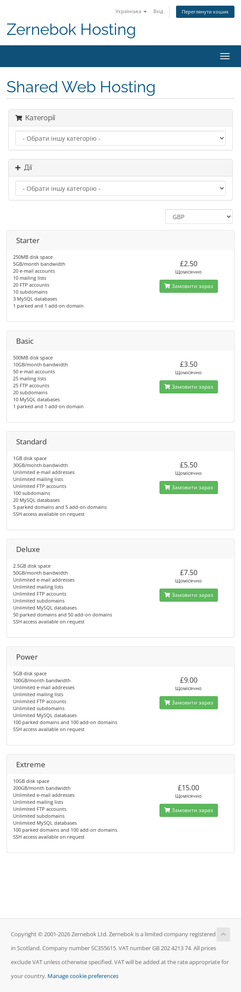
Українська (131, 11)
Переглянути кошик (205, 11)
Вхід (158, 11)
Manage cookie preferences (83, 976)
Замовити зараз (188, 286)
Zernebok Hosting (71, 29)
